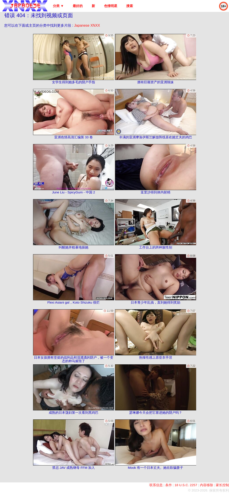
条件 (168, 485)
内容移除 (206, 485)
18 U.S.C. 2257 (186, 485)
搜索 (129, 6)
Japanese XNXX (87, 25)
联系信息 (156, 485)
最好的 (78, 6)
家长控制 (222, 485)
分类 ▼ (58, 6)
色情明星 (110, 6)
